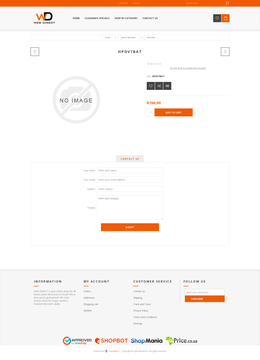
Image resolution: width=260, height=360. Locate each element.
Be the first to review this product (188, 68)
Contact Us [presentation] (130, 158)
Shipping (137, 297)
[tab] (130, 158)
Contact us (139, 291)
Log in (136, 3)
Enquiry (91, 207)
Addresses (89, 297)
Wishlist (88, 310)
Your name (89, 170)
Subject (91, 189)
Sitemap (137, 323)
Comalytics (112, 351)
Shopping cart (91, 304)
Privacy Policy (140, 310)
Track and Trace (142, 304)
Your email (89, 179)
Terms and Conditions (145, 317)
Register (123, 3)
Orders (87, 291)
